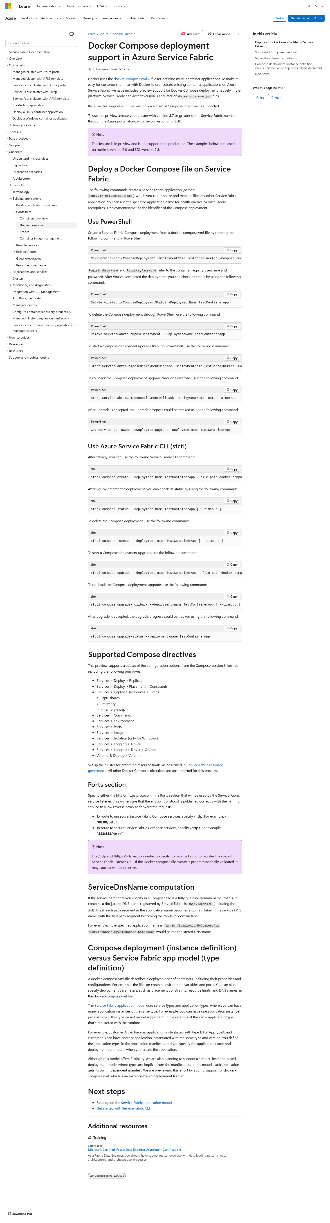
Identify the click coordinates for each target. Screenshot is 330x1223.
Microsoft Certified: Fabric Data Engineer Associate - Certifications (135, 1150)
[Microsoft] (8, 6)
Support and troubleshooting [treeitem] (29, 357)
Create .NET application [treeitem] (29, 105)
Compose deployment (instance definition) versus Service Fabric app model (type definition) (288, 66)
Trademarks (186, 1209)
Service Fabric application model (119, 1005)
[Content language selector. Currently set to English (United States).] (26, 1198)
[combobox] (41, 43)
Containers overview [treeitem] (34, 218)
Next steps (262, 74)
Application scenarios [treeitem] (27, 172)
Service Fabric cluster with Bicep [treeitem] (35, 92)
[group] (165, 259)
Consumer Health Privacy (129, 1209)
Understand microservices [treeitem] (30, 158)
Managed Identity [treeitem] (25, 305)
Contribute (80, 1209)
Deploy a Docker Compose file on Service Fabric (284, 44)
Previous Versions (41, 1209)
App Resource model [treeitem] (27, 298)
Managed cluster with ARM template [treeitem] (38, 78)
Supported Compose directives (276, 52)
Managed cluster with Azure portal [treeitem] (36, 72)
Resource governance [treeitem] (31, 265)
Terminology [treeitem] (21, 192)
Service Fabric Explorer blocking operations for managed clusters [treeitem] (44, 328)
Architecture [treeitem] (21, 178)
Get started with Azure (306, 18)
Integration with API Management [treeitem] (36, 291)
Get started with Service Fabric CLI (123, 1108)
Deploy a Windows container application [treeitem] (40, 118)
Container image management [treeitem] (41, 238)
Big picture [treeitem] (20, 165)
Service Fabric (122, 34)
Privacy (98, 1209)
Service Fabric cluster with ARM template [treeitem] (41, 98)
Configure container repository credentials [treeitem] (42, 312)
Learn (92, 34)
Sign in (320, 6)
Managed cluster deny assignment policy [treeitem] (41, 318)
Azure (104, 34)
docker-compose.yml (130, 78)
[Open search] (308, 6)
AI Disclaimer (14, 1209)
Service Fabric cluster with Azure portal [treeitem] (39, 85)
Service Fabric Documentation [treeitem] (30, 52)
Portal (279, 18)
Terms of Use (164, 1209)
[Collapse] (71, 34)
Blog (61, 1209)
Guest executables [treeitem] (28, 258)
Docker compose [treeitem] (31, 225)
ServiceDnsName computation (276, 58)
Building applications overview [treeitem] (37, 205)
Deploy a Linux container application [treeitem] (38, 112)
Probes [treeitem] (24, 232)
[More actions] (238, 33)
